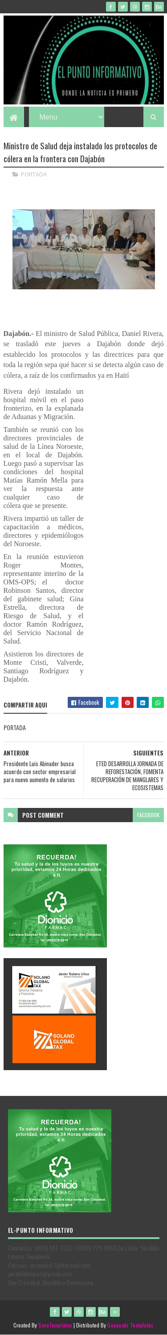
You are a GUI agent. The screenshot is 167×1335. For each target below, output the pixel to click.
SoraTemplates (55, 1325)
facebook (148, 815)
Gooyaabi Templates (130, 1325)
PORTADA (34, 174)
